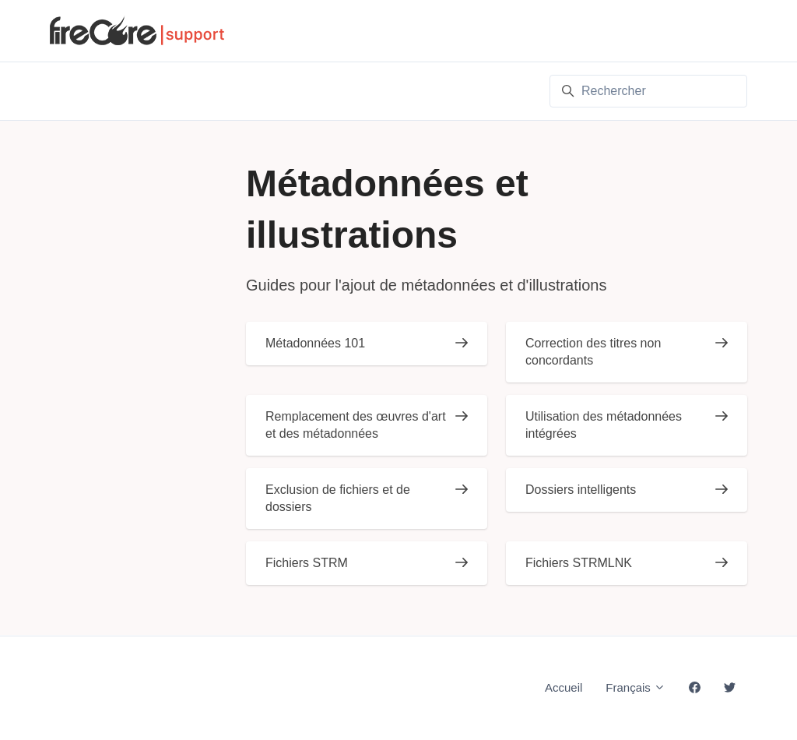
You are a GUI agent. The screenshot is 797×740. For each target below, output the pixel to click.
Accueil (563, 687)
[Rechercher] (648, 91)
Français (635, 687)
